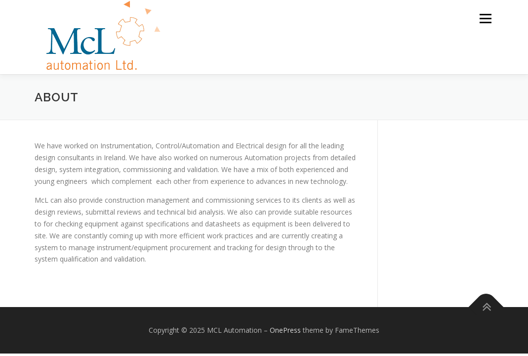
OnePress (285, 330)
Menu (485, 18)
